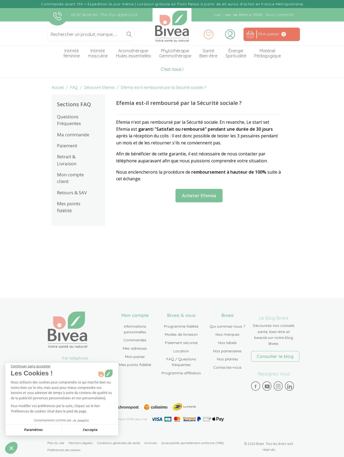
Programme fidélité (181, 326)
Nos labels (227, 342)
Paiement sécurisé (181, 342)
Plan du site (55, 443)
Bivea (172, 26)
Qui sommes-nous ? (227, 326)
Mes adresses (135, 348)
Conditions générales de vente (118, 443)
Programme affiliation (181, 373)
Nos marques (227, 334)
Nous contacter (279, 14)
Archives (150, 443)
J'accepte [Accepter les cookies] (90, 430)
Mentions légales (81, 443)
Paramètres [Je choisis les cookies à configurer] (33, 430)
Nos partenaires (227, 351)
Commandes (134, 340)
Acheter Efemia (199, 195)
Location (181, 351)
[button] (11, 447)
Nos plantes (227, 359)
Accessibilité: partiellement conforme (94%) (192, 443)
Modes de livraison (181, 334)
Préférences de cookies (63, 450)
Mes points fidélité (135, 364)
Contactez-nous (227, 367)
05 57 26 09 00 (84, 14)
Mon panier (135, 356)
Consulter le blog (275, 356)
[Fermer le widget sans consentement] (30, 366)
